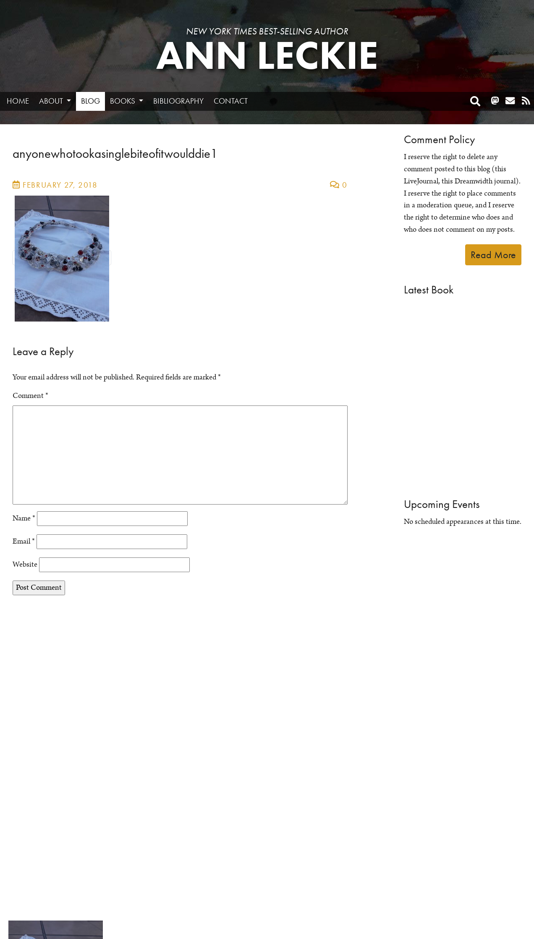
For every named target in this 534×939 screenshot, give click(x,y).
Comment (30, 395)
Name (24, 518)
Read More (493, 254)
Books (123, 101)
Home (18, 101)
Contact (231, 101)
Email (24, 541)
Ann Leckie (267, 55)
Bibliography (178, 101)
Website (25, 564)
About (52, 101)
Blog (90, 101)
